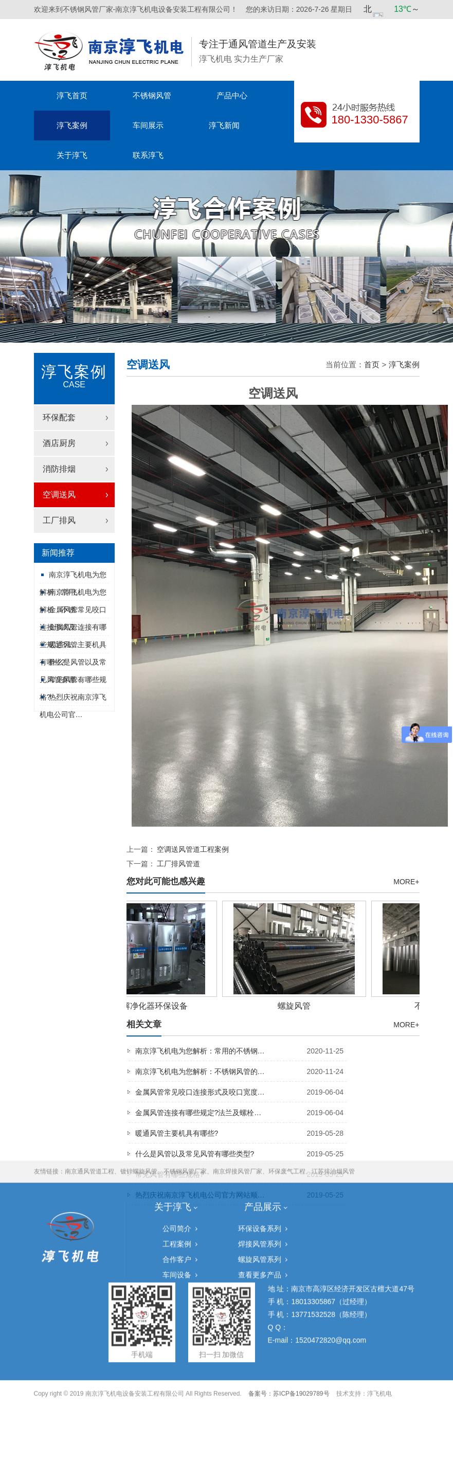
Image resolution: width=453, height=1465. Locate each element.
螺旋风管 (296, 1006)
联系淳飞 (148, 155)
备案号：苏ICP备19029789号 (288, 1286)
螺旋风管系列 (259, 1152)
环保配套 (59, 417)
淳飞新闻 (224, 125)
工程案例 (176, 1137)
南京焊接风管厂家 (237, 1064)
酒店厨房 (59, 443)
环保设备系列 (259, 1121)
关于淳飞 (72, 155)
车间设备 (176, 1168)
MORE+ (406, 882)
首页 (371, 364)
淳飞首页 (72, 95)
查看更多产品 (259, 1168)
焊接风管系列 (259, 1137)
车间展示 (148, 125)
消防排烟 (59, 468)
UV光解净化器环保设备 (146, 1006)
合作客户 (176, 1152)
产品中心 (231, 95)
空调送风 (59, 494)
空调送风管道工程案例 (193, 849)
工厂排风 (59, 520)
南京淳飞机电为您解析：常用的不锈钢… (241, 1051)
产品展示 (262, 1100)
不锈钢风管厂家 (185, 1064)
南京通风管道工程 (89, 1064)
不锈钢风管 (152, 95)
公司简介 (176, 1121)
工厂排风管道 (178, 864)
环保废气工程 (286, 1064)
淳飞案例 (72, 125)
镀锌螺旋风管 (138, 1064)
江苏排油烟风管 (333, 1064)
